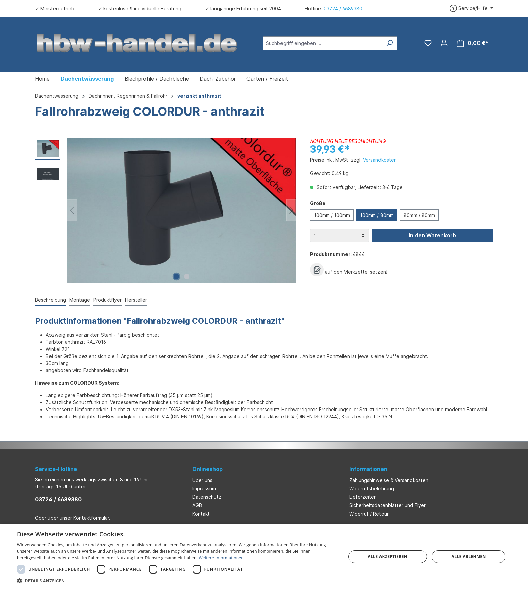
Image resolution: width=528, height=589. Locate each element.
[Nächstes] (291, 210)
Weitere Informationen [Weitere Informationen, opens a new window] (221, 558)
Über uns (202, 480)
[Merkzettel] (428, 43)
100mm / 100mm (332, 215)
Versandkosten (380, 160)
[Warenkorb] (472, 43)
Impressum (204, 488)
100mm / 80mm (377, 215)
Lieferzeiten (363, 497)
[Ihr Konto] (444, 43)
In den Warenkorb (432, 235)
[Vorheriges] (72, 210)
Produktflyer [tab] (107, 300)
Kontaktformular (91, 518)
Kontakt (201, 514)
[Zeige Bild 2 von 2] (186, 276)
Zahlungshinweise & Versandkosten (388, 480)
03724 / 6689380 (343, 8)
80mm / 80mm (419, 215)
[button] (176, 580)
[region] (165, 210)
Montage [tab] (79, 300)
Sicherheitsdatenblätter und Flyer (387, 505)
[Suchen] (389, 43)
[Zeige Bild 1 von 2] (176, 276)
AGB (197, 505)
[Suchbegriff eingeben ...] (322, 43)
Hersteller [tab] (136, 300)
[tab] (50, 300)
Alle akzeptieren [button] (387, 556)
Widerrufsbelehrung (371, 488)
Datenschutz (206, 497)
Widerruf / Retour (369, 514)
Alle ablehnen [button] (469, 556)
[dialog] (264, 556)
